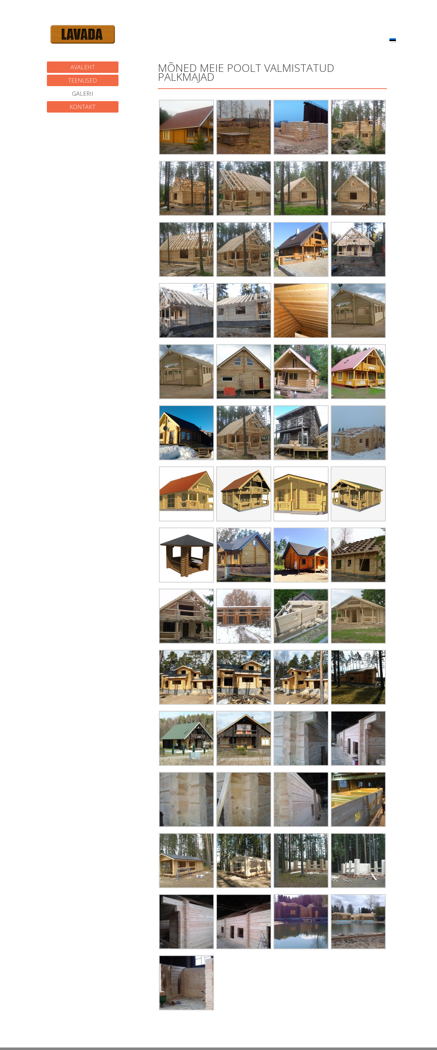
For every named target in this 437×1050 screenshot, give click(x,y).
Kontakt (82, 107)
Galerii (82, 94)
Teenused (82, 80)
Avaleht (83, 67)
